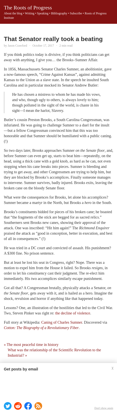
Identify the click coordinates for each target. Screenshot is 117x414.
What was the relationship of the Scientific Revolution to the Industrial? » (54, 352)
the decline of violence (72, 313)
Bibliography (59, 13)
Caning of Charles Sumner (61, 322)
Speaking (42, 13)
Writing (29, 13)
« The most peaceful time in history (31, 344)
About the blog (13, 13)
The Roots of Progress (28, 8)
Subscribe (76, 13)
